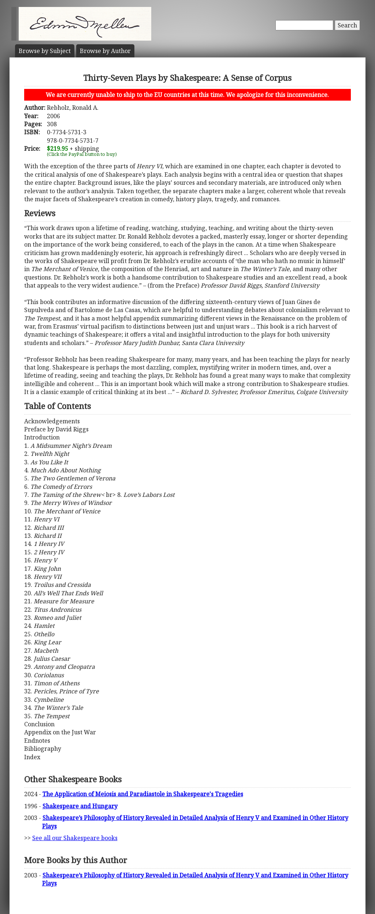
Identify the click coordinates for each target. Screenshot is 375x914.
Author (105, 51)
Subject (45, 51)
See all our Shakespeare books (75, 838)
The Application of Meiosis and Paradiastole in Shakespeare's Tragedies (142, 794)
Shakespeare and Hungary (80, 806)
